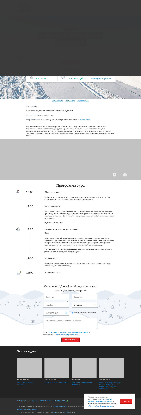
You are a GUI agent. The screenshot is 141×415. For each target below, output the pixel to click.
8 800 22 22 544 (46, 401)
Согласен (126, 401)
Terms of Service (66, 412)
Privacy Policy (54, 412)
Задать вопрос (83, 100)
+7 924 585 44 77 (61, 401)
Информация (57, 100)
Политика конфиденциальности (27, 409)
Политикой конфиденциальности (67, 335)
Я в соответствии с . (66, 334)
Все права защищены (60, 406)
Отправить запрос (70, 340)
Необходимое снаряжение (101, 79)
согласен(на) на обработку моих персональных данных (68, 332)
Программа (70, 100)
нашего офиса (85, 120)
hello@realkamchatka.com (27, 401)
